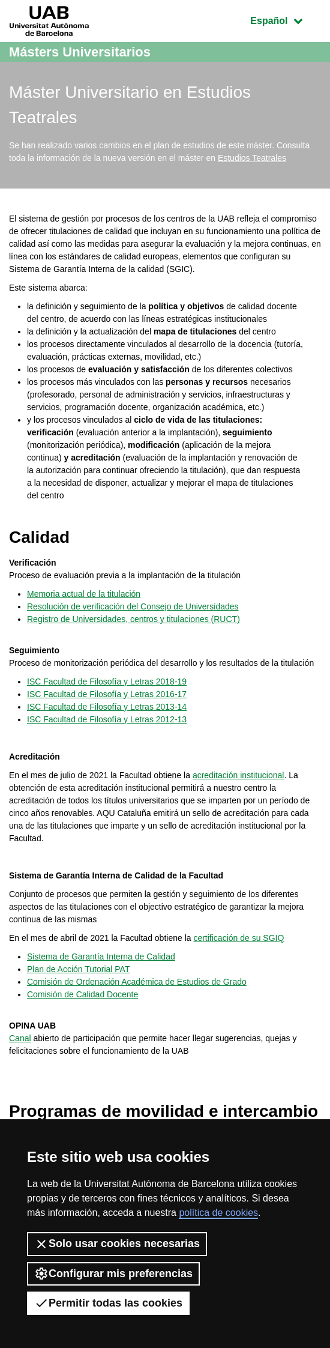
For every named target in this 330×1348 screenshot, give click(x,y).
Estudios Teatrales (252, 158)
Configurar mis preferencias (113, 1273)
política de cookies (218, 1212)
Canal (20, 1038)
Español (285, 19)
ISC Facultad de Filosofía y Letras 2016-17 (107, 694)
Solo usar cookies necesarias (117, 1244)
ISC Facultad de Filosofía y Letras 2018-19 (107, 681)
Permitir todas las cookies (108, 1303)
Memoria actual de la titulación (83, 594)
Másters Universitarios (80, 51)
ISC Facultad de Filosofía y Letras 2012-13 (107, 719)
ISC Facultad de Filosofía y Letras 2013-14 (107, 707)
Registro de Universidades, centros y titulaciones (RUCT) (133, 619)
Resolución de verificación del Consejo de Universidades (133, 606)
